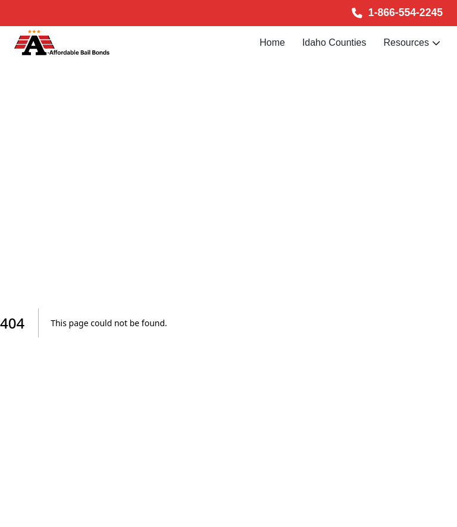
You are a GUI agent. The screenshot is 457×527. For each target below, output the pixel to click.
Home (272, 42)
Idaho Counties (334, 42)
